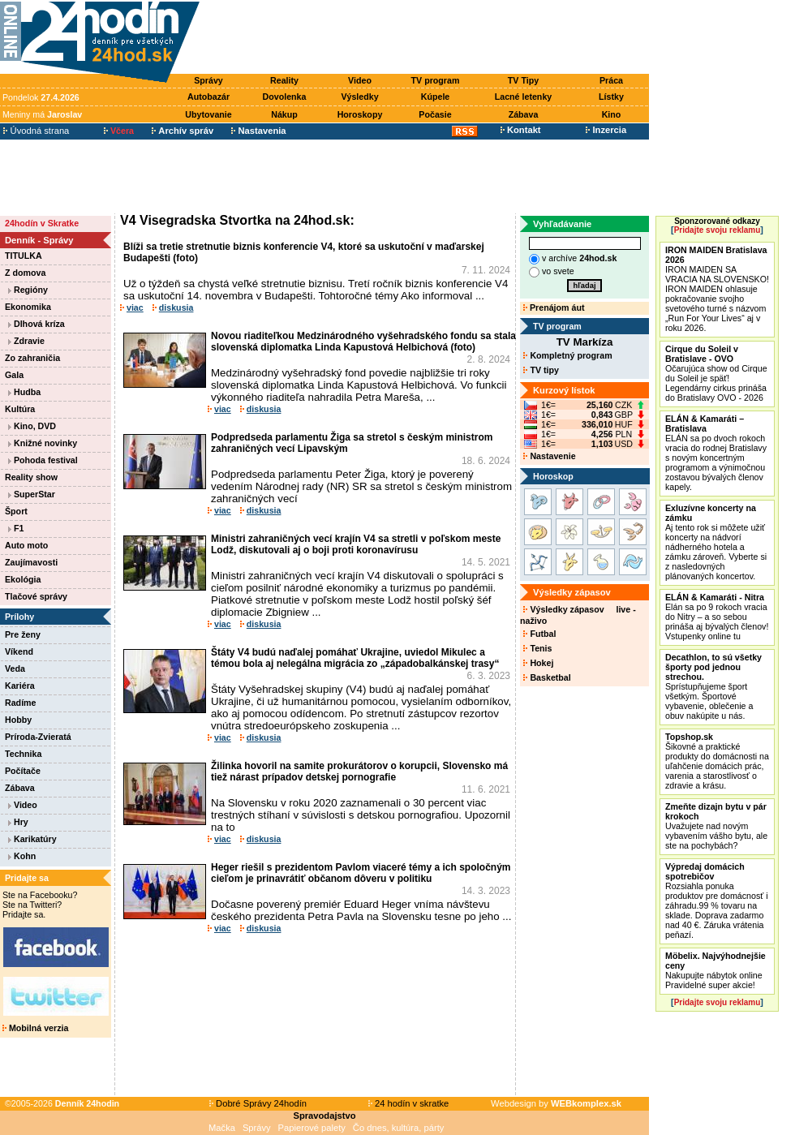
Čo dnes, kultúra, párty (399, 1128)
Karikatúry (32, 839)
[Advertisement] (428, 38)
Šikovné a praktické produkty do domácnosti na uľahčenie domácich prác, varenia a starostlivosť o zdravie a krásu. (717, 761)
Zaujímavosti (31, 562)
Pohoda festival (43, 460)
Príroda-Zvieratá (38, 737)
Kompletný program (567, 355)
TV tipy (540, 370)
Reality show (31, 477)
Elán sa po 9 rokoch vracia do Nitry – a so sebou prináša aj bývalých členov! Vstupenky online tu (716, 616)
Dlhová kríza (36, 324)
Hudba (24, 392)
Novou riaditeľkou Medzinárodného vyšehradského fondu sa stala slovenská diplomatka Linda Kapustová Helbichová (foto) (363, 341)
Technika (23, 754)
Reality (284, 80)
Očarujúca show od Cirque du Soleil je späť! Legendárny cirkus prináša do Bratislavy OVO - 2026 (716, 373)
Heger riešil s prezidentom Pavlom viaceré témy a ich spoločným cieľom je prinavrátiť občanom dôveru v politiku (360, 873)
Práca (611, 80)
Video (360, 80)
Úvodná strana (36, 130)
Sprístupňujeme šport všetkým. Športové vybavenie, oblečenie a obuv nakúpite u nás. (713, 686)
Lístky (611, 96)
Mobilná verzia (35, 1028)
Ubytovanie (208, 114)
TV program (435, 80)
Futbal (539, 633)
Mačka (221, 1128)
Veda (15, 668)
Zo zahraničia (32, 358)
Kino (611, 114)
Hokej (538, 663)
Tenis (537, 648)
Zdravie (26, 341)
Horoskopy (360, 114)
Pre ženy (23, 634)
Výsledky (359, 96)
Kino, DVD (32, 426)
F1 (16, 528)
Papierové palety (312, 1128)
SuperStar (31, 494)
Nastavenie (549, 456)
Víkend (19, 651)
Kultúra (20, 409)
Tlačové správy (36, 596)
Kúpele (435, 96)
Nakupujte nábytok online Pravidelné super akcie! (715, 970)
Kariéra (20, 685)
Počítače (23, 771)
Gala (14, 375)
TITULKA (23, 255)
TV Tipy (523, 80)
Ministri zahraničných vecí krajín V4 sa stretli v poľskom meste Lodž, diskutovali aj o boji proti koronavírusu (356, 544)
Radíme (21, 702)
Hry (18, 822)
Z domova (25, 272)
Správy (208, 80)
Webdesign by (556, 1103)
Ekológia (23, 579)
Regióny (28, 289)
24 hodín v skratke (408, 1103)
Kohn (22, 856)
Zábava (524, 114)
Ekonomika (28, 307)
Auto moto (26, 545)
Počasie (435, 114)
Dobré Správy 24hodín (258, 1103)
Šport (16, 511)
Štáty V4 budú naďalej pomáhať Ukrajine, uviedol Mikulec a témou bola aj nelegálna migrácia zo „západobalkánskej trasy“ (355, 658)
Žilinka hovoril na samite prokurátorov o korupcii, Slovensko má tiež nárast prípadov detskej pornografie (359, 771)
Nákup (284, 114)
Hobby (18, 719)
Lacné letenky (523, 96)
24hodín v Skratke (42, 223)
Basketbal (546, 677)
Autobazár (208, 96)
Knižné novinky (42, 443)
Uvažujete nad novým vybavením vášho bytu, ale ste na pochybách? (716, 826)
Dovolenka (285, 96)
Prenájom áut (553, 307)
